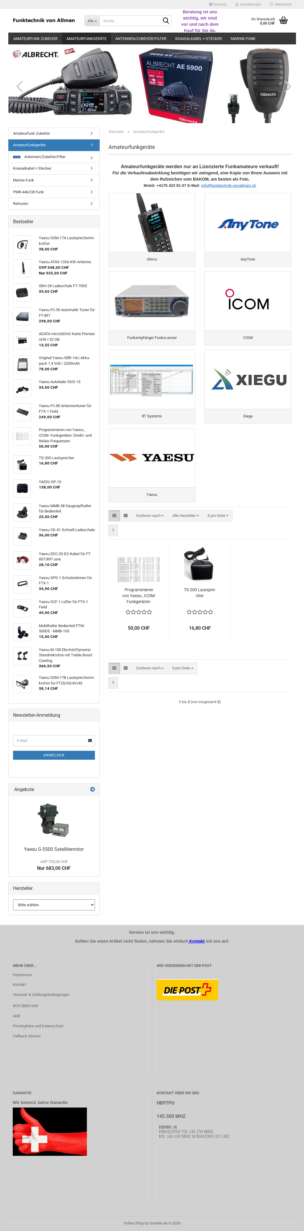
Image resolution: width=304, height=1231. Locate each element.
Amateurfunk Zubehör (35, 38)
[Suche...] (92, 20)
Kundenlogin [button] (248, 4)
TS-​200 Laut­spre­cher (200, 592)
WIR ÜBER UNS (25, 1006)
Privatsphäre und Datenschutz (38, 1026)
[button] (218, 4)
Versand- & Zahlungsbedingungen (41, 994)
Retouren (20, 203)
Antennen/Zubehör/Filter (140, 38)
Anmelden (54, 755)
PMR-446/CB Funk (28, 192)
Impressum (22, 975)
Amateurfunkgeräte (86, 38)
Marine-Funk (243, 38)
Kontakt (19, 984)
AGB (16, 1016)
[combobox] (150, 516)
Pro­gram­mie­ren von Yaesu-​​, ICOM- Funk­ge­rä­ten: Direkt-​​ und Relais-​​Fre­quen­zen (139, 596)
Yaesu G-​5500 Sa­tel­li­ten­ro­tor (54, 849)
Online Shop (134, 1223)
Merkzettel (281, 4)
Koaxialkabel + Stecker (198, 38)
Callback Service (27, 1036)
